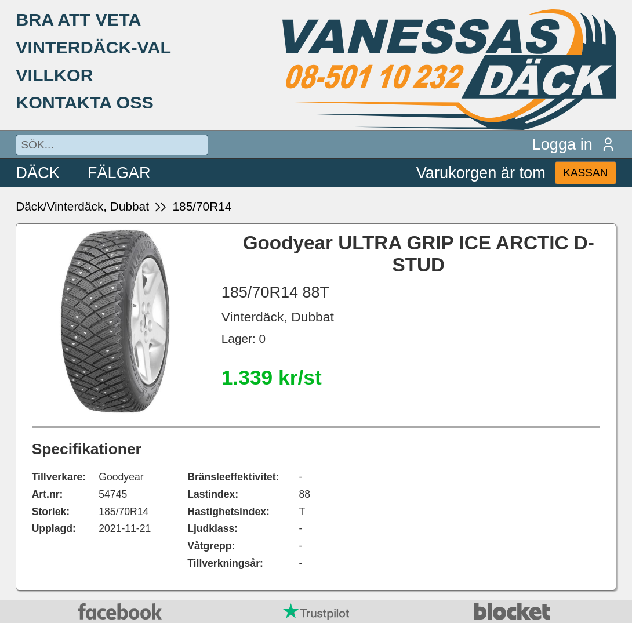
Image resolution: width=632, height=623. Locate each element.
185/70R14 (202, 206)
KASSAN (585, 172)
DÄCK (38, 173)
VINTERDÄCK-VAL (93, 47)
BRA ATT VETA (78, 19)
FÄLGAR (119, 173)
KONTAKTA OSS (85, 102)
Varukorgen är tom (481, 173)
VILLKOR (54, 75)
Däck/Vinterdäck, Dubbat (82, 206)
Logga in (574, 144)
